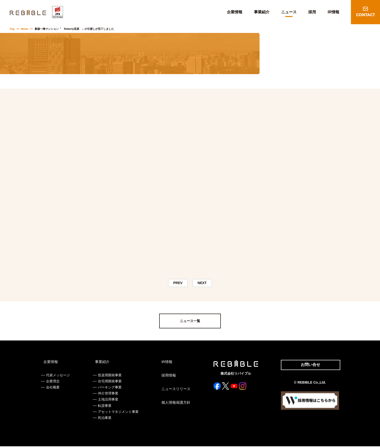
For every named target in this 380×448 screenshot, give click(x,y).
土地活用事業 (107, 401)
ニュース (289, 12)
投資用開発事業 (109, 376)
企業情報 (234, 12)
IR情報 (333, 12)
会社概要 (53, 389)
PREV (178, 284)
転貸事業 (104, 407)
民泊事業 (104, 419)
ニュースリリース (174, 390)
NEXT (202, 284)
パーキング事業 (109, 389)
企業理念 (53, 383)
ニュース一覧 (190, 322)
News (24, 28)
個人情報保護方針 (174, 404)
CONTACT (365, 15)
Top (12, 28)
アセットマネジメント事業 (117, 413)
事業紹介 (261, 12)
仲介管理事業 (107, 395)
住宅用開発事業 (109, 383)
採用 (312, 12)
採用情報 (167, 377)
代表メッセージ (58, 376)
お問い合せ (308, 366)
